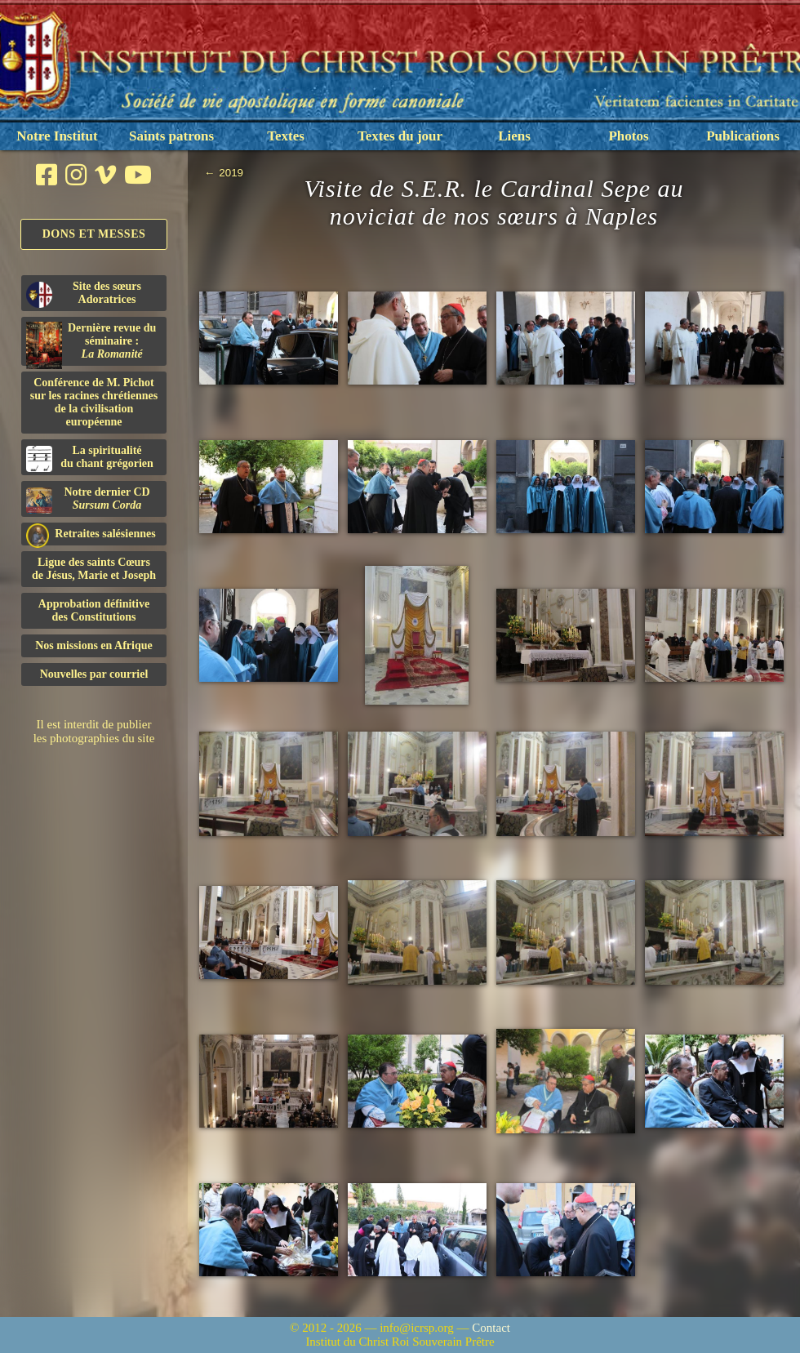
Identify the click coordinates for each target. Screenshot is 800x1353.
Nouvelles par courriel (94, 674)
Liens (514, 136)
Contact (491, 1327)
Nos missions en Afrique (94, 645)
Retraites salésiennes (91, 534)
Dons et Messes (94, 234)
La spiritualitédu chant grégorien (89, 458)
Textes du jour (400, 136)
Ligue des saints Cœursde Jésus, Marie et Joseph (94, 568)
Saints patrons (171, 136)
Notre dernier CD (88, 500)
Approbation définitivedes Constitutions (93, 610)
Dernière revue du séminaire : (91, 344)
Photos (628, 136)
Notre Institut (56, 136)
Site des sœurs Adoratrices (83, 294)
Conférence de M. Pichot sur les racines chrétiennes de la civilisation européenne (94, 402)
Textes (285, 136)
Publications (743, 136)
